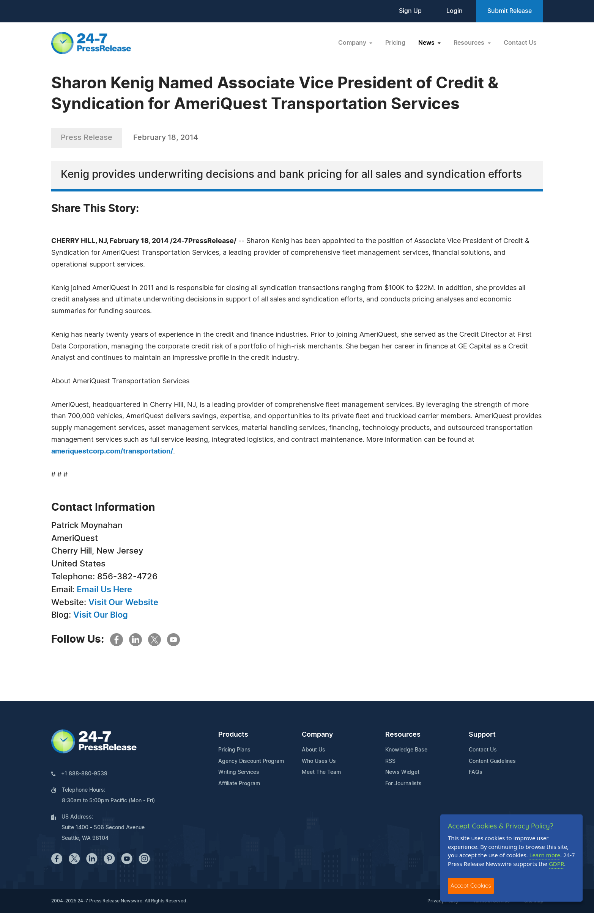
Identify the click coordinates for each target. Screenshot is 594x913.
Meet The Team (321, 772)
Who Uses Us (319, 761)
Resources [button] (470, 43)
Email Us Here (104, 589)
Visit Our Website (123, 602)
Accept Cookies (471, 885)
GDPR (556, 864)
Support (482, 734)
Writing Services (238, 772)
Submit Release (509, 11)
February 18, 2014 (165, 137)
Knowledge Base (406, 750)
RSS (390, 761)
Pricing (395, 43)
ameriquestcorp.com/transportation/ (112, 451)
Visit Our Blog (100, 615)
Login (454, 11)
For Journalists (403, 783)
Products (233, 734)
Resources (403, 734)
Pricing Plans (234, 750)
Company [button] (353, 43)
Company (317, 734)
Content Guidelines (492, 761)
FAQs (475, 772)
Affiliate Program (239, 783)
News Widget (402, 772)
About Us (313, 750)
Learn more (545, 855)
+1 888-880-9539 (84, 774)
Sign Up (410, 11)
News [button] (427, 43)
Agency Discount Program (251, 761)
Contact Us (520, 43)
